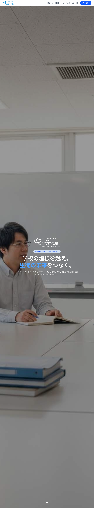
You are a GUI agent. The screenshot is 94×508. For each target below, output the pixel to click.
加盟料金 (75, 3)
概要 (48, 3)
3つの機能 (55, 3)
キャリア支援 (65, 3)
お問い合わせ (86, 3)
